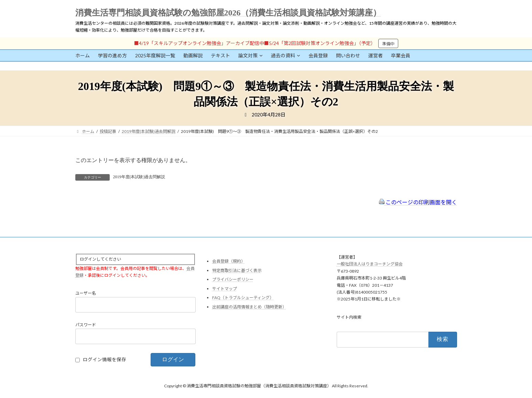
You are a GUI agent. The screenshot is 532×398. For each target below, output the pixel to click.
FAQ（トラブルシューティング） (243, 297)
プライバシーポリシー (232, 279)
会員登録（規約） (228, 261)
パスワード (85, 325)
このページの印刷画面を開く (418, 202)
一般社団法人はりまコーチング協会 (370, 264)
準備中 (388, 43)
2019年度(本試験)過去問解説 (139, 176)
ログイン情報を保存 (104, 360)
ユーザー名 (85, 293)
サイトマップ (224, 288)
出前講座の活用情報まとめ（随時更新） (249, 306)
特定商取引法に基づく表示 (237, 270)
